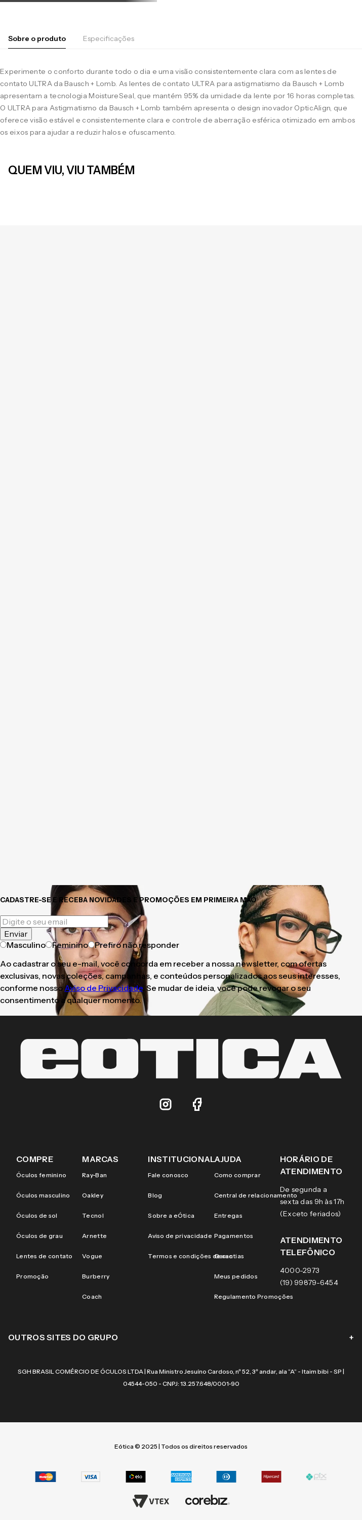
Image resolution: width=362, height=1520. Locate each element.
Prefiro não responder (133, 945)
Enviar (16, 934)
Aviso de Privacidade (103, 988)
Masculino (23, 945)
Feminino (67, 945)
